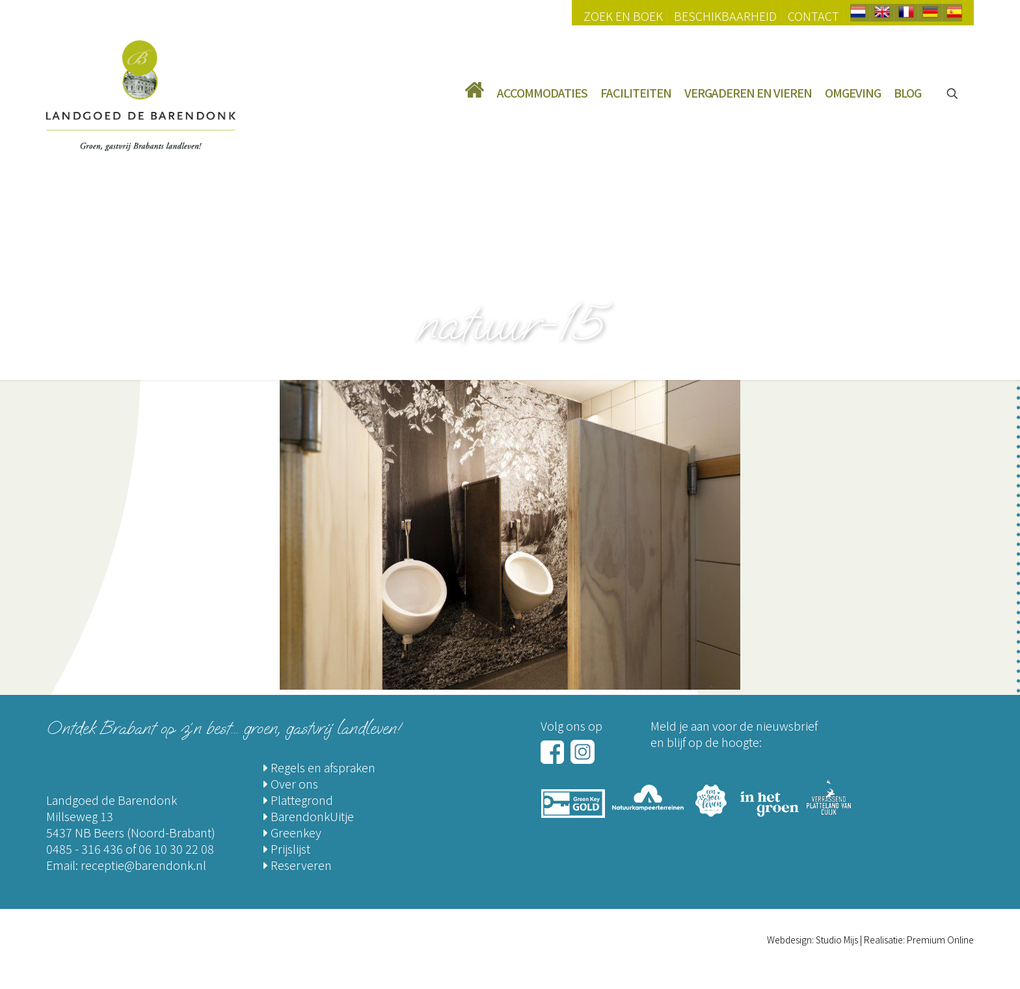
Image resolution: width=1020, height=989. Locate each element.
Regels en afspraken (319, 767)
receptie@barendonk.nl (143, 864)
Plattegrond (298, 799)
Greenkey (292, 832)
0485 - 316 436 (84, 848)
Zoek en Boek (623, 15)
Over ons (290, 783)
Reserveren (297, 864)
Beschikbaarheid (725, 15)
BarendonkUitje (308, 815)
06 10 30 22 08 (176, 848)
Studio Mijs (837, 939)
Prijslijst (286, 848)
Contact (813, 15)
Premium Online (940, 939)
